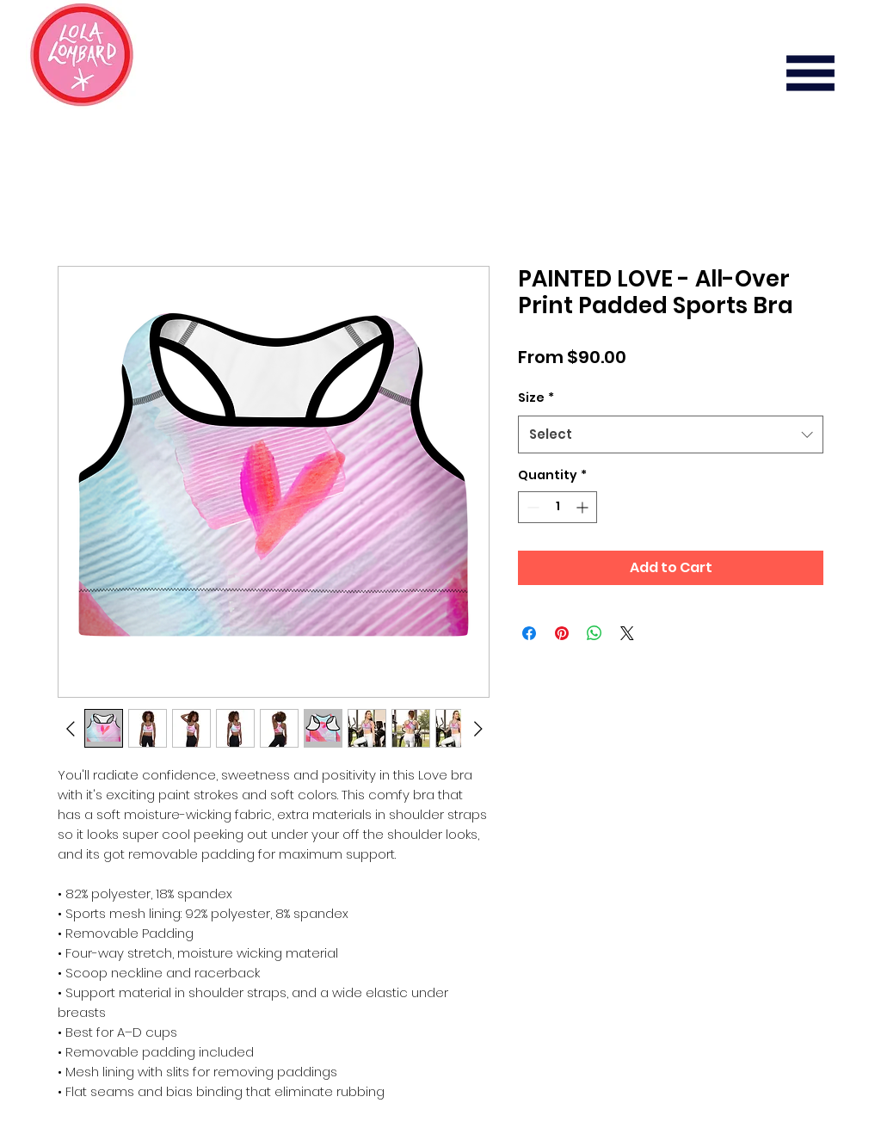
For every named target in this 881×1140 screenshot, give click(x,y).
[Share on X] (627, 633)
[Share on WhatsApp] (594, 633)
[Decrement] (531, 507)
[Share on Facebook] (529, 633)
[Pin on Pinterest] (561, 633)
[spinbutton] (557, 507)
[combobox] (670, 434)
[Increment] (584, 507)
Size (536, 397)
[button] (810, 73)
